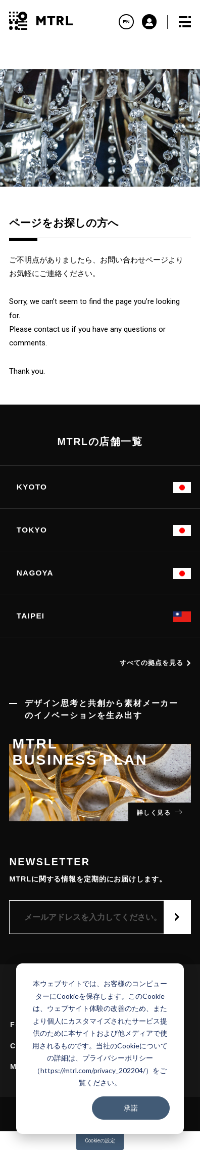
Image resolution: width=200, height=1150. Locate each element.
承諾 (131, 1107)
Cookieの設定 (100, 1140)
